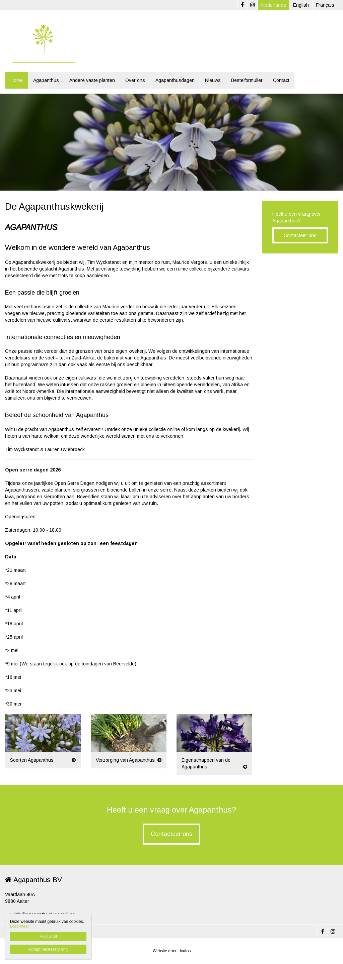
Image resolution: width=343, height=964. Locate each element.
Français (325, 5)
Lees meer (19, 926)
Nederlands (273, 5)
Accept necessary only (48, 949)
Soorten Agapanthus (32, 760)
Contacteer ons (300, 235)
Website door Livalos (172, 951)
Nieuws (213, 80)
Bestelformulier (247, 80)
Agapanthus (46, 80)
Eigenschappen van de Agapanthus (206, 763)
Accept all (48, 936)
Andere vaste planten (92, 80)
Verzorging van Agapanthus (125, 760)
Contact (281, 80)
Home (16, 80)
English (301, 5)
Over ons (135, 80)
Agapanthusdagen (175, 80)
